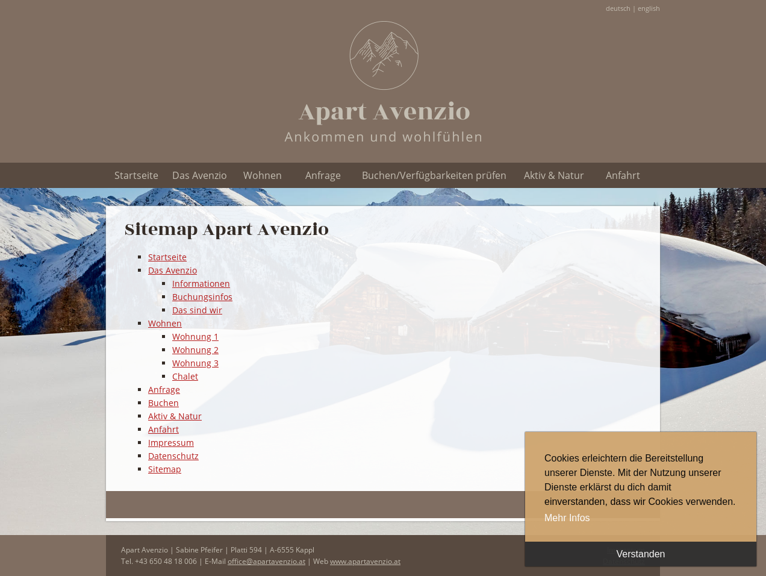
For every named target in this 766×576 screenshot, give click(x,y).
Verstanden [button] (641, 554)
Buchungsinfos (202, 296)
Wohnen (262, 175)
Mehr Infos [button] (567, 518)
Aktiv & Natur (554, 175)
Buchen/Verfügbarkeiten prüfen (434, 175)
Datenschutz (173, 456)
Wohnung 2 (195, 349)
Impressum (171, 442)
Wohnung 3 (195, 363)
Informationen (201, 283)
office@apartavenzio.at (266, 561)
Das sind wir (197, 310)
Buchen (163, 403)
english (649, 8)
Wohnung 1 (195, 336)
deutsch (618, 8)
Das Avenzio (199, 175)
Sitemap (164, 469)
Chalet (185, 376)
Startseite (136, 175)
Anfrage (323, 175)
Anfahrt (623, 175)
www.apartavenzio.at (365, 561)
